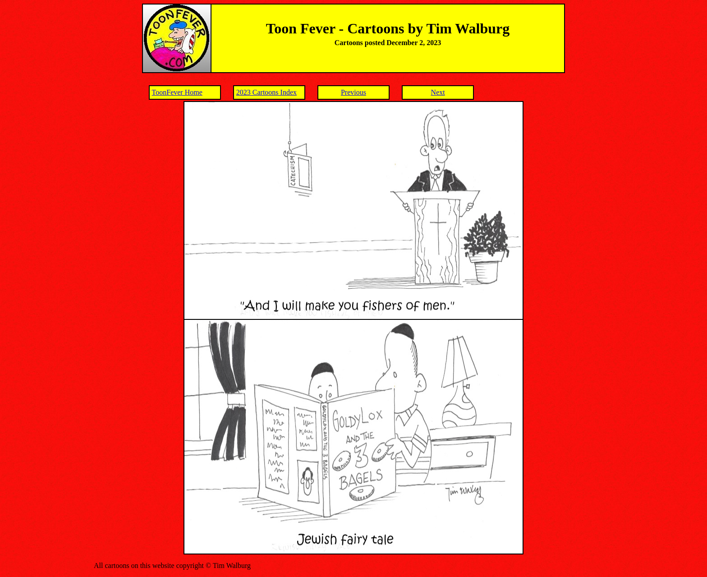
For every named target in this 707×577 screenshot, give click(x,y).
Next (438, 92)
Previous (353, 92)
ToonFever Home (177, 92)
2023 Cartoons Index (266, 92)
